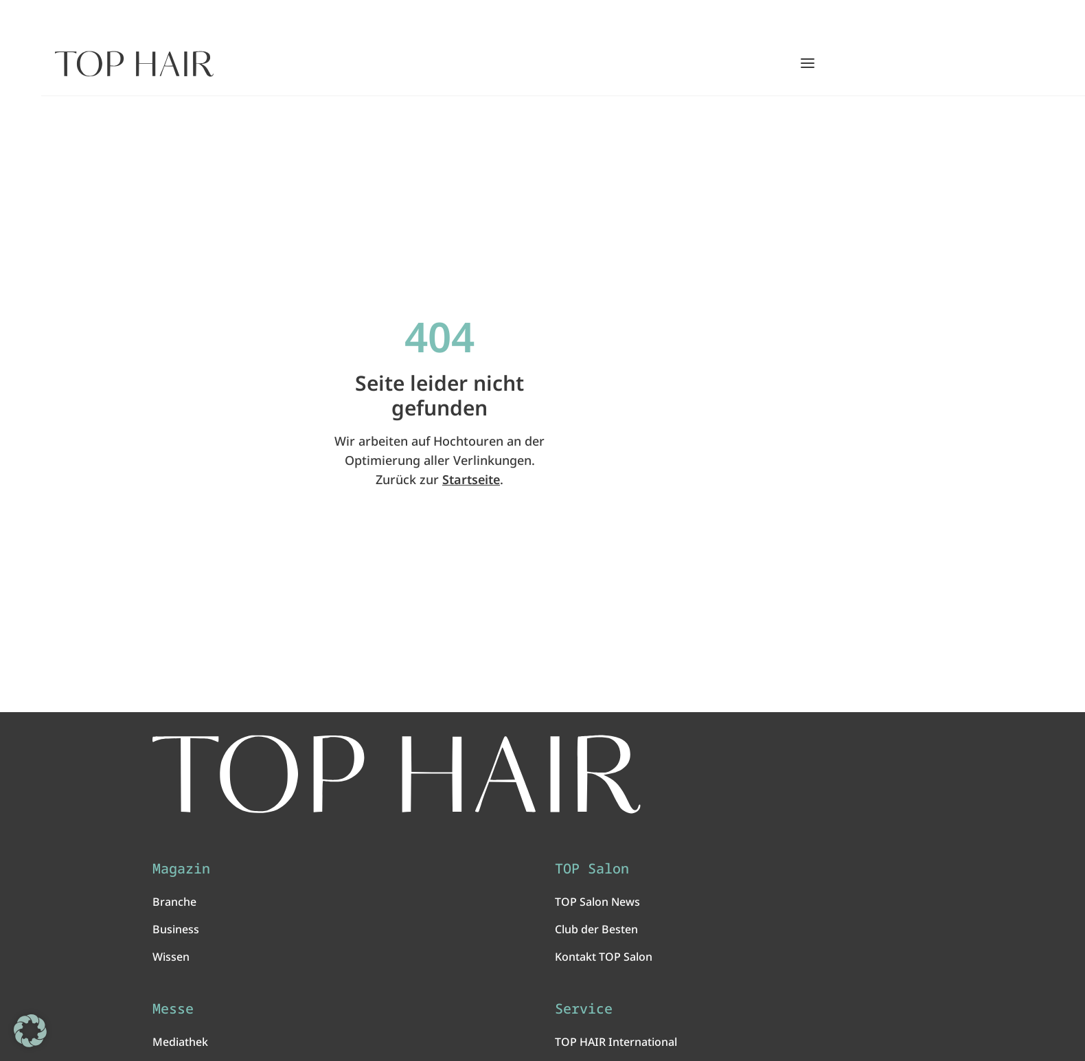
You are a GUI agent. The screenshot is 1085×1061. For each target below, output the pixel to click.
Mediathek (180, 1041)
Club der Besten (596, 929)
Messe (173, 1009)
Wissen (171, 956)
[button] (30, 1031)
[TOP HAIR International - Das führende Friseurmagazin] (396, 774)
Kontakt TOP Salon (603, 956)
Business (175, 929)
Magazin (181, 868)
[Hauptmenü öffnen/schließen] (807, 63)
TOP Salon (592, 868)
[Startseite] (134, 64)
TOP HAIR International (616, 1041)
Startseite (471, 479)
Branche (174, 901)
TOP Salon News (597, 901)
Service (584, 1009)
